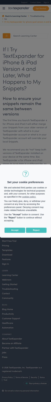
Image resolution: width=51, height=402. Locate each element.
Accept (14, 230)
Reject (36, 230)
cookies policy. (29, 197)
